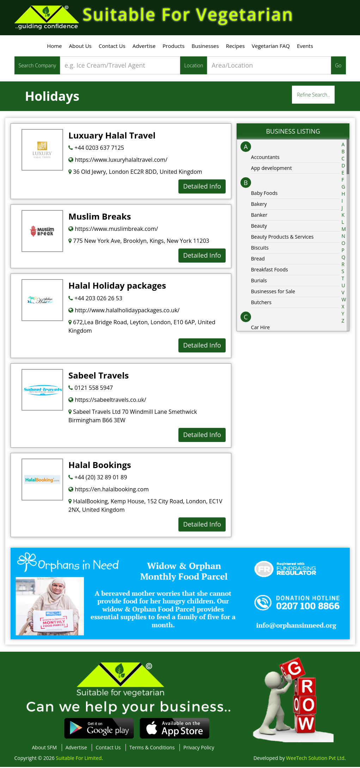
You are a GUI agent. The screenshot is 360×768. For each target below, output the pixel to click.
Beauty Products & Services (282, 237)
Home (54, 46)
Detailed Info (202, 187)
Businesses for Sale (273, 292)
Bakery (259, 205)
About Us (80, 46)
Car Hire (260, 328)
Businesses (205, 46)
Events (305, 46)
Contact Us (112, 46)
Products (173, 46)
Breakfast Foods (269, 270)
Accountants (265, 158)
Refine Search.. (313, 95)
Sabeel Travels (98, 376)
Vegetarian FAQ (271, 46)
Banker (259, 216)
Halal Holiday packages (117, 286)
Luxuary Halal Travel (111, 136)
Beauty (259, 226)
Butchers (261, 303)
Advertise (144, 46)
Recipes (235, 46)
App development (271, 169)
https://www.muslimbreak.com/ (113, 230)
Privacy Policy (198, 748)
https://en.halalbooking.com (108, 490)
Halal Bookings (99, 466)
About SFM (44, 748)
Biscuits (260, 248)
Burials (259, 281)
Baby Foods (264, 194)
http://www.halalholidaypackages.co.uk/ (123, 311)
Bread (258, 259)
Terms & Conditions (152, 748)
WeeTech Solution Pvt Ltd (315, 759)
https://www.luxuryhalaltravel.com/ (117, 161)
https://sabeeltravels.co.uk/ (107, 401)
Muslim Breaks (99, 217)
